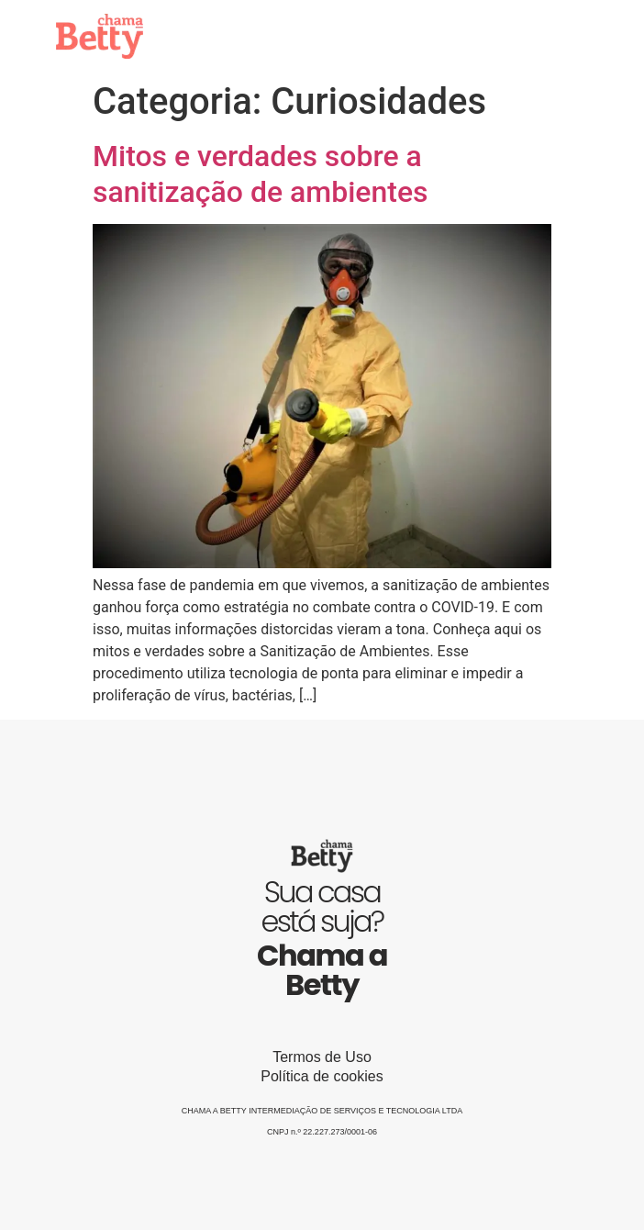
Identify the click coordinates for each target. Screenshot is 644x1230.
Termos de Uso (322, 1057)
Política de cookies (322, 1076)
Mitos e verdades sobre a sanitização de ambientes (260, 173)
